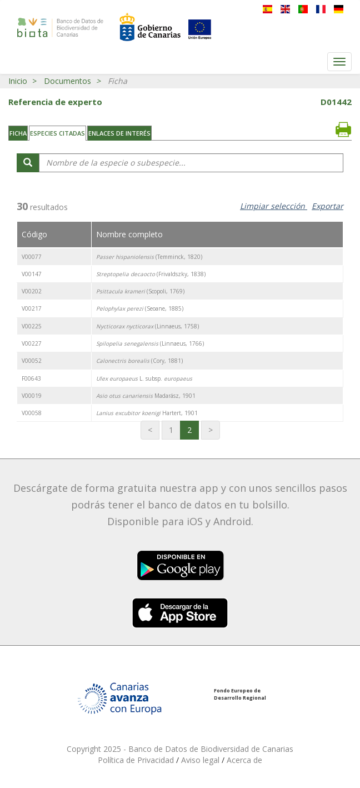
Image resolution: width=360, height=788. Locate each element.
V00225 (32, 326)
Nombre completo (129, 234)
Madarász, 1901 (146, 396)
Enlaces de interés (119, 133)
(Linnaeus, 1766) (150, 343)
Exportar (327, 206)
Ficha (18, 133)
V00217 (32, 308)
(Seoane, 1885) (139, 308)
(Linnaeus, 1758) (147, 326)
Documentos (67, 81)
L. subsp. (144, 378)
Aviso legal (201, 760)
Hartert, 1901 (147, 413)
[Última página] (210, 430)
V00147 (32, 274)
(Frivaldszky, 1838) (151, 274)
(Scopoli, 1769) (140, 291)
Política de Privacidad (137, 760)
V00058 (32, 413)
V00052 (32, 361)
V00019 (32, 396)
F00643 (31, 378)
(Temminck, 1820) (149, 257)
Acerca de (244, 760)
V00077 (32, 257)
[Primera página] (150, 430)
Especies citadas (57, 133)
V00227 (32, 343)
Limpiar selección (273, 206)
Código (34, 234)
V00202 (32, 291)
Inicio (17, 81)
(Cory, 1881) (139, 361)
